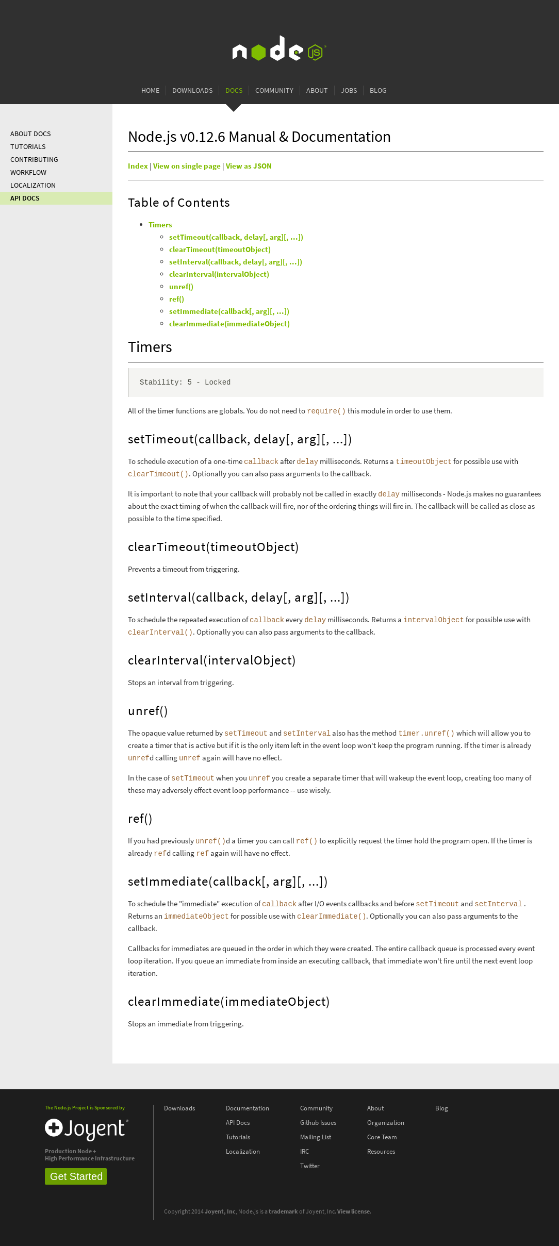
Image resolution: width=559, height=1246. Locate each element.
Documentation (247, 1108)
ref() (176, 299)
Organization (385, 1122)
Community (274, 90)
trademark (283, 1211)
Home (150, 90)
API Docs (25, 198)
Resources (381, 1151)
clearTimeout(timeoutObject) (220, 249)
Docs (233, 90)
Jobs (349, 90)
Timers (160, 225)
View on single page (187, 166)
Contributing (34, 159)
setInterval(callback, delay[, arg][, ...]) (235, 262)
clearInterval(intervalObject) (219, 274)
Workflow (28, 172)
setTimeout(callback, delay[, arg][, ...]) (236, 237)
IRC (304, 1151)
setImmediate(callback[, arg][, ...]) (229, 311)
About (317, 90)
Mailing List (315, 1137)
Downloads (192, 90)
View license (353, 1211)
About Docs (30, 134)
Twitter (310, 1165)
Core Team (382, 1137)
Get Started (76, 1176)
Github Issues (318, 1122)
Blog (378, 90)
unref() (181, 286)
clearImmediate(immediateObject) (229, 324)
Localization (33, 185)
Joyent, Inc (220, 1211)
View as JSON (249, 166)
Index (138, 166)
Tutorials (27, 147)
